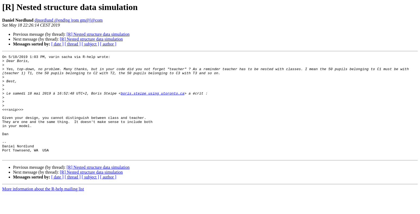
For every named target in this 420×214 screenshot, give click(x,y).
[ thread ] (73, 44)
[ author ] (108, 44)
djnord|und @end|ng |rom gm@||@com (68, 20)
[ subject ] (90, 44)
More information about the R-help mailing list (43, 209)
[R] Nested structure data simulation (98, 34)
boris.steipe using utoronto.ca (152, 101)
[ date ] (57, 44)
